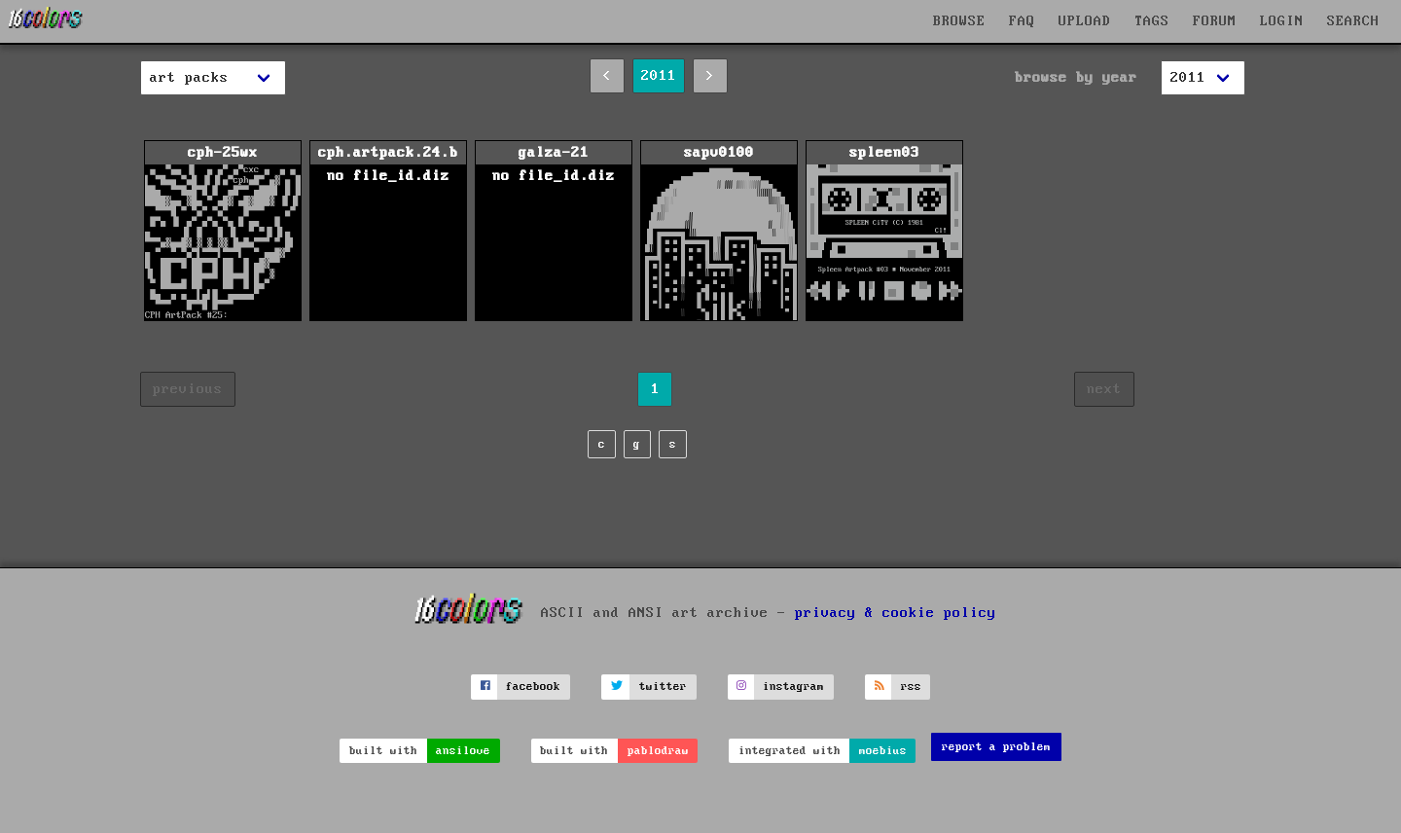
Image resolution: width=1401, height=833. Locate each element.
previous (188, 389)
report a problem (996, 747)
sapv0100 (719, 232)
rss (911, 686)
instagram (793, 686)
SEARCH (1353, 21)
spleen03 (884, 232)
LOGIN (1282, 21)
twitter (663, 686)
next (1104, 389)
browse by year (1076, 78)
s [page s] (672, 444)
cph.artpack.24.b (388, 232)
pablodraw (658, 750)
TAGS (1151, 21)
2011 (658, 76)
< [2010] (606, 76)
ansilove (463, 750)
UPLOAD (1085, 21)
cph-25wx (223, 232)
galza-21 (553, 232)
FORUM (1215, 21)
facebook (533, 686)
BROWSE (959, 21)
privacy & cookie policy (895, 612)
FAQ (1022, 21)
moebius (883, 750)
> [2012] (709, 76)
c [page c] (601, 444)
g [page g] (636, 444)
